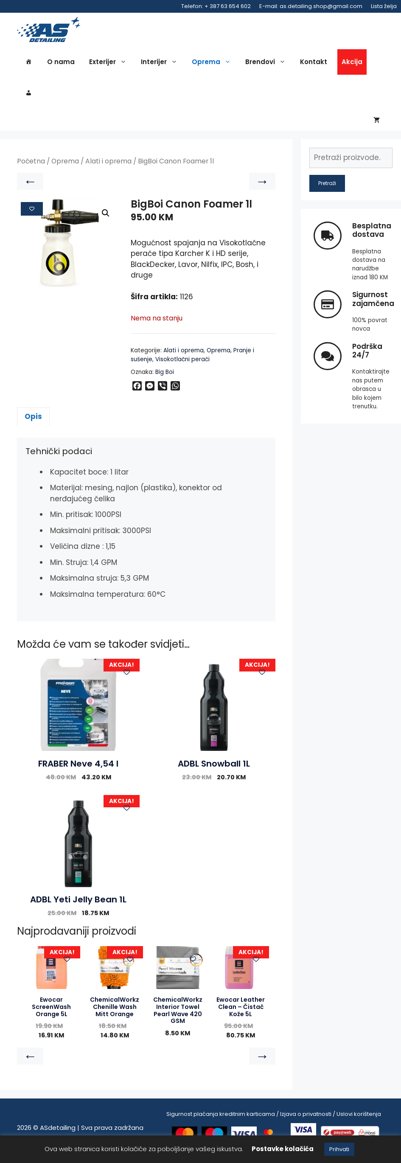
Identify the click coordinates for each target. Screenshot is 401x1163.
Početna (31, 167)
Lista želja (384, 6)
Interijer (161, 64)
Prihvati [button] (339, 1149)
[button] (105, 219)
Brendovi (267, 64)
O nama (61, 64)
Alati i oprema (108, 167)
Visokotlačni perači (182, 365)
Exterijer (110, 64)
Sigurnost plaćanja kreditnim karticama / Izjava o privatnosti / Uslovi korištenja (273, 1120)
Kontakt (313, 64)
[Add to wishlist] (32, 215)
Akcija (352, 64)
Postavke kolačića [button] (283, 1148)
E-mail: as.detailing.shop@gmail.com (310, 6)
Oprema (213, 64)
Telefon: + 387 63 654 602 (216, 6)
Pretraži (327, 189)
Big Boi (164, 378)
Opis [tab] (33, 422)
